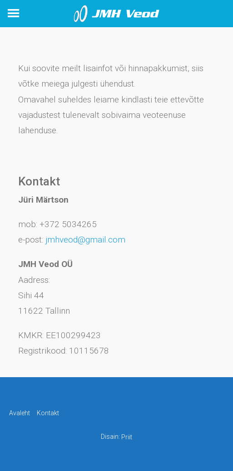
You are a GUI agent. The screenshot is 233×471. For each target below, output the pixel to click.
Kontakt (48, 413)
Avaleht (19, 413)
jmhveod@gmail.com (85, 239)
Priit (126, 437)
